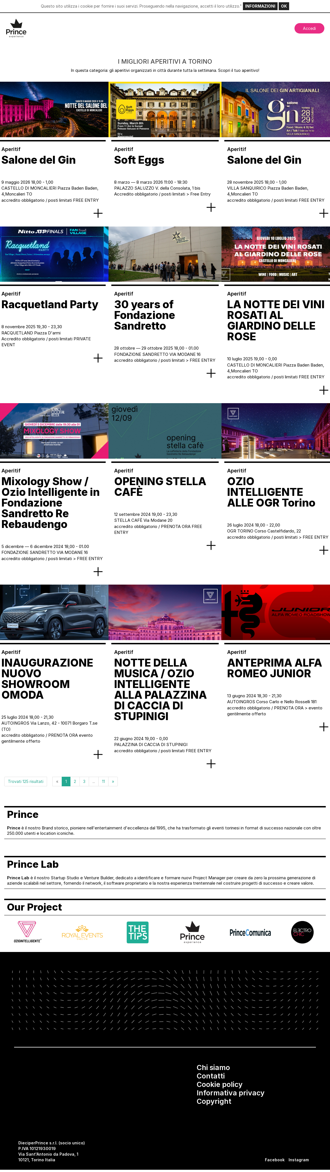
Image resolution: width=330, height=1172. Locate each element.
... (93, 781)
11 (103, 781)
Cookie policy (220, 1084)
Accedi (309, 28)
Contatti (211, 1076)
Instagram (299, 1159)
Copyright (214, 1101)
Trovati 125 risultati (25, 781)
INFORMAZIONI (260, 6)
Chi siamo (213, 1067)
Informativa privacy (231, 1093)
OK (284, 6)
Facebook (275, 1159)
